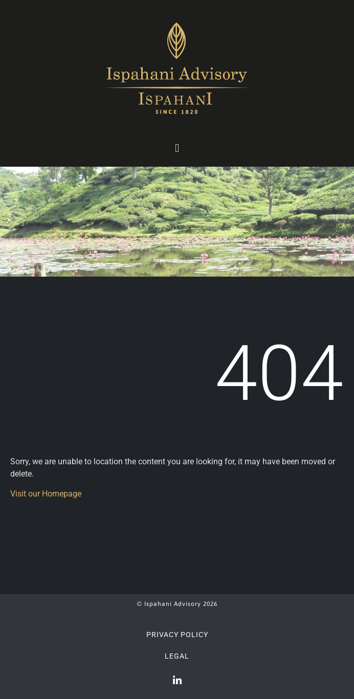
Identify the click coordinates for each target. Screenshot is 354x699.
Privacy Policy (177, 634)
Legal (177, 656)
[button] (177, 148)
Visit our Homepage (45, 494)
